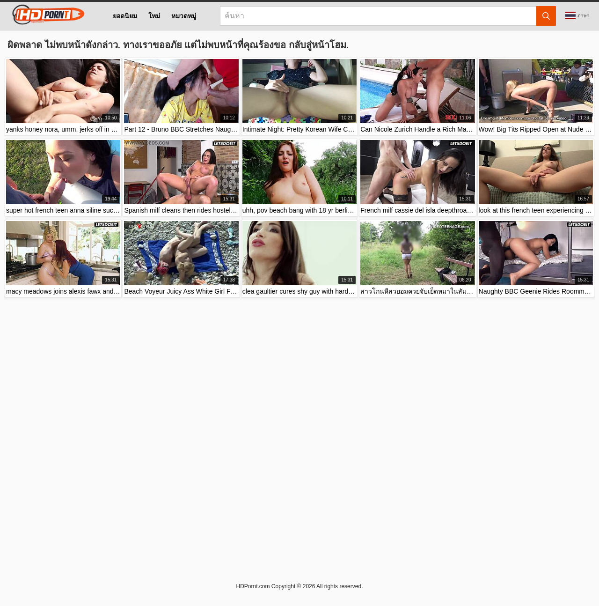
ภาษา (577, 15)
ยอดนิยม (125, 16)
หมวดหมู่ (183, 16)
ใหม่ (154, 16)
